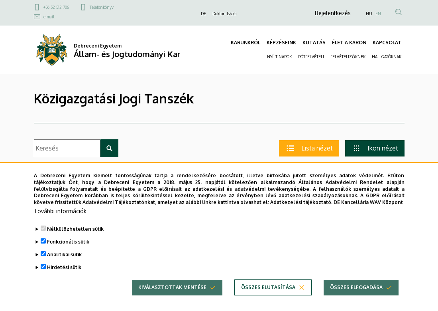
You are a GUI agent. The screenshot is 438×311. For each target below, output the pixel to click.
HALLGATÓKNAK (386, 56)
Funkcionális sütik (68, 247)
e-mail (48, 16)
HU (369, 13)
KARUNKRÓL (245, 43)
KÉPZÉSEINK (281, 43)
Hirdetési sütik (64, 272)
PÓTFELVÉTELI (311, 56)
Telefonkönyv (102, 7)
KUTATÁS (314, 43)
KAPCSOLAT (387, 43)
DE (203, 13)
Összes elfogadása (356, 292)
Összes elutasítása (268, 292)
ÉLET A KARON (349, 43)
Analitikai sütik (64, 260)
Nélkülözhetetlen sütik (75, 234)
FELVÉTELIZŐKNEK (347, 56)
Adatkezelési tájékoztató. (301, 207)
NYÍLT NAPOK (279, 56)
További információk (60, 216)
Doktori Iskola (224, 13)
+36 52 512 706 (56, 7)
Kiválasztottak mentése (172, 292)
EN (378, 13)
